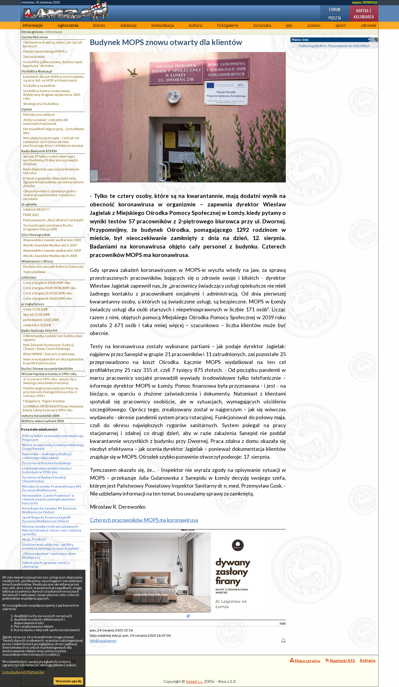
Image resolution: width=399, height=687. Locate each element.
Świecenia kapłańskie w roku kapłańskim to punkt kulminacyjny (53, 361)
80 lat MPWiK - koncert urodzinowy (49, 354)
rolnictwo (28, 277)
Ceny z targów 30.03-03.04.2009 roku (49, 288)
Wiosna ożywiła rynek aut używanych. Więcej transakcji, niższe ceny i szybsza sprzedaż (51, 530)
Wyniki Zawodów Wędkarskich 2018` (50, 256)
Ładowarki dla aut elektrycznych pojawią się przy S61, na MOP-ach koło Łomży (53, 78)
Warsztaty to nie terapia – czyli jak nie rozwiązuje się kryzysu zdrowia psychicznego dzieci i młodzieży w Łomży (53, 141)
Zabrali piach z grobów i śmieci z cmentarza (46, 564)
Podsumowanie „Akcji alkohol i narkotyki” (53, 220)
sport (341, 25)
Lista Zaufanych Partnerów (23, 672)
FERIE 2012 (31, 215)
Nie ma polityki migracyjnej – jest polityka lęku (53, 130)
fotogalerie (227, 25)
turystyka (262, 25)
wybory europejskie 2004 (40, 415)
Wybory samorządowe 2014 (42, 421)
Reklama (367, 660)
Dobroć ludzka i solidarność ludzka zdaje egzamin (53, 337)
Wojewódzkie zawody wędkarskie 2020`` (52, 240)
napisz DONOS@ (365, 2)
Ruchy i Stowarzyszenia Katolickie (47, 368)
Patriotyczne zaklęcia (39, 114)
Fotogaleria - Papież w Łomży (44, 401)
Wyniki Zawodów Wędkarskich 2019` (50, 245)
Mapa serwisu (305, 660)
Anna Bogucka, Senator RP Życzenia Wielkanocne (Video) (49, 510)
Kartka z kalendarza (364, 13)
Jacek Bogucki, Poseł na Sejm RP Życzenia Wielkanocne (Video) (46, 519)
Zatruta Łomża (33, 56)
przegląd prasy (32, 304)
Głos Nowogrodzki (35, 235)
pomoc (314, 25)
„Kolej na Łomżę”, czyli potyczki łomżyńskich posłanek (45, 121)
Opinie (26, 109)
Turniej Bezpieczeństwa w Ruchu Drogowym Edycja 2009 (48, 227)
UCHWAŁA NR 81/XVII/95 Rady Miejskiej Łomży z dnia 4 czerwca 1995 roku (53, 408)
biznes (99, 25)
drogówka (29, 204)
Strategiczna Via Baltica (41, 104)
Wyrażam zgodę (68, 681)
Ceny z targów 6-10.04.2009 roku (46, 282)
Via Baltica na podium (39, 85)
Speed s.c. (194, 681)
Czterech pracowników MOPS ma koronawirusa (144, 520)
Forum (334, 9)
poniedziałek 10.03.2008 (41, 320)
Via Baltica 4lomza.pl (36, 71)
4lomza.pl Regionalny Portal (49, 664)
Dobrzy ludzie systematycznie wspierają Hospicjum (52, 437)
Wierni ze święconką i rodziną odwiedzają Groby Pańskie (53, 446)
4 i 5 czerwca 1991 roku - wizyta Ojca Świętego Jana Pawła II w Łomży (49, 381)
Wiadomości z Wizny (37, 261)
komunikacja (163, 25)
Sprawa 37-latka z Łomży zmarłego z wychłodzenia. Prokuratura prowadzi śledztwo (50, 160)
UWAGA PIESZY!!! (36, 209)
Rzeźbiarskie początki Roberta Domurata (53, 266)
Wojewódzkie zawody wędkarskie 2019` (52, 250)
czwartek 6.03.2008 (37, 325)
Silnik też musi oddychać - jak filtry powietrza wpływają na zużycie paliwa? (50, 546)
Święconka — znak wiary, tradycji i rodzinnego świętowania (47, 456)
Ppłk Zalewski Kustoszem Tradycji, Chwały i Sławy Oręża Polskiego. (48, 347)
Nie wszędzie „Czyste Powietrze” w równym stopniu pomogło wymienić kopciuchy (48, 499)
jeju (289, 25)
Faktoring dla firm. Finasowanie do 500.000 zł (334, 46)
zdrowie (368, 25)
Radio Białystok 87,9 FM (39, 151)
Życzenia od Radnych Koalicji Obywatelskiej (44, 479)
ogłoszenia (68, 25)
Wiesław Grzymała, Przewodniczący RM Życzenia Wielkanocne (51, 488)
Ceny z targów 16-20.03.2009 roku (47, 298)
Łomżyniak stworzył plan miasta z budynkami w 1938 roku (46, 470)
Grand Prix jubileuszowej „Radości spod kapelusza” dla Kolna (52, 64)
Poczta (335, 18)
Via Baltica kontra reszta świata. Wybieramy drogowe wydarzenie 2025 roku (51, 94)
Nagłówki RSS (340, 660)
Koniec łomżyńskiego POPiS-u (45, 51)
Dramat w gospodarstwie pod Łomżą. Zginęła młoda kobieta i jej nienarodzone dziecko (53, 182)
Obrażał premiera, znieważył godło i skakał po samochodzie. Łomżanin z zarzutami (49, 195)
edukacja (129, 25)
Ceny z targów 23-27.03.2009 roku (47, 293)
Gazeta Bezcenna (34, 37)
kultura (195, 25)
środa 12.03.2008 (35, 309)
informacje (33, 25)
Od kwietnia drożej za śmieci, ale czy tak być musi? (52, 44)
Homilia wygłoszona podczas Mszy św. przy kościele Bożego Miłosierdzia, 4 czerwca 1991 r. (51, 392)
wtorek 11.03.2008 (36, 314)
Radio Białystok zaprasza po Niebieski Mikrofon (51, 171)
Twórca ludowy (34, 272)
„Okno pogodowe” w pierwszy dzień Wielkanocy (49, 555)
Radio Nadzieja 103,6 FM (39, 330)
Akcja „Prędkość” (34, 539)
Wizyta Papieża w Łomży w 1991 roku (49, 374)
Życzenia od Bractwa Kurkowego (46, 463)
